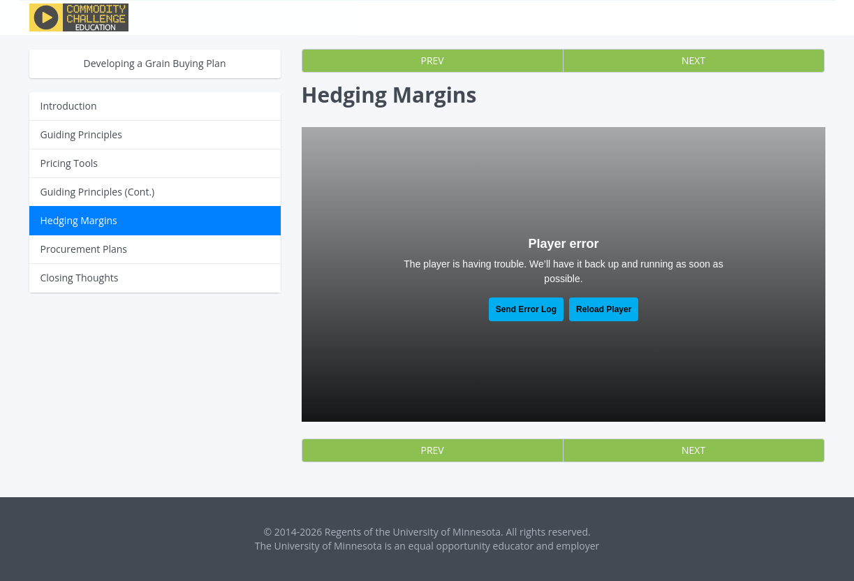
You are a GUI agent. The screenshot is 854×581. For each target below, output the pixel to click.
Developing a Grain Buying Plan (155, 63)
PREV (432, 60)
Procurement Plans (84, 249)
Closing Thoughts (80, 277)
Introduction (69, 105)
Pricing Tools (69, 163)
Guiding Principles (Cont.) (98, 191)
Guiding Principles (81, 134)
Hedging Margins (79, 220)
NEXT (693, 60)
